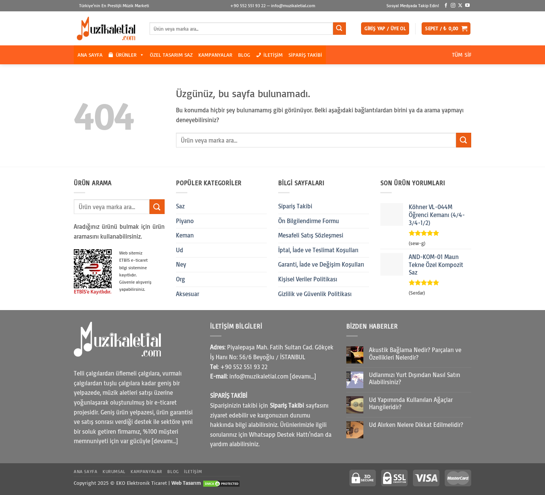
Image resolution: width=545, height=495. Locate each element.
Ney (181, 264)
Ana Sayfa (90, 54)
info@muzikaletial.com (293, 5)
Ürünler (130, 54)
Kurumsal (114, 471)
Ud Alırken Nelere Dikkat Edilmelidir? (416, 424)
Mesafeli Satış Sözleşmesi (310, 235)
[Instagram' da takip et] (453, 5)
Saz (180, 206)
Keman (185, 235)
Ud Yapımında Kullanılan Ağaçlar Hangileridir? (411, 403)
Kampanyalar (215, 54)
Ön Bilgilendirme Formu (308, 221)
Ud (179, 250)
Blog (244, 54)
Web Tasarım (186, 482)
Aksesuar (187, 294)
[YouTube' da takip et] (467, 5)
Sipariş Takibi (305, 54)
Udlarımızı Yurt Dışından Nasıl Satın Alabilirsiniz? (414, 378)
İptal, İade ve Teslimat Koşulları (318, 250)
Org (180, 279)
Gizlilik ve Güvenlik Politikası (315, 294)
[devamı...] (165, 441)
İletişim (273, 54)
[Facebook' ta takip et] (446, 5)
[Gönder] (339, 28)
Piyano (185, 221)
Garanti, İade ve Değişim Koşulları (321, 264)
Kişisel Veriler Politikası (307, 279)
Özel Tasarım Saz (171, 54)
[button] (385, 28)
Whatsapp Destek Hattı (279, 434)
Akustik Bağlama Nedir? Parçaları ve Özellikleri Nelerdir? (415, 353)
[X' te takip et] (460, 5)
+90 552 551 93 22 (248, 5)
